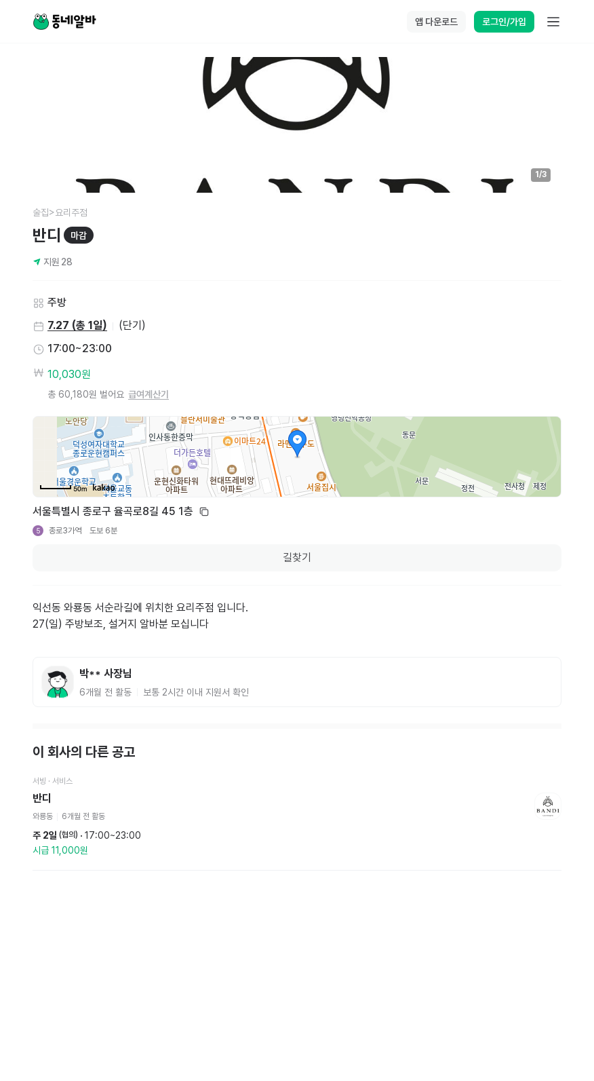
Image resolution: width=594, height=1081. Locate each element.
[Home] (64, 22)
